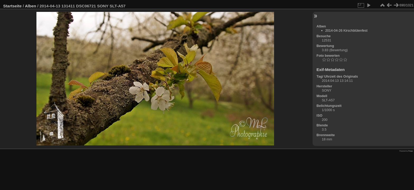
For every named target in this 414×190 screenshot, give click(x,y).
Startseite (12, 6)
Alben (30, 6)
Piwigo (410, 151)
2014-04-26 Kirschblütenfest (346, 30)
